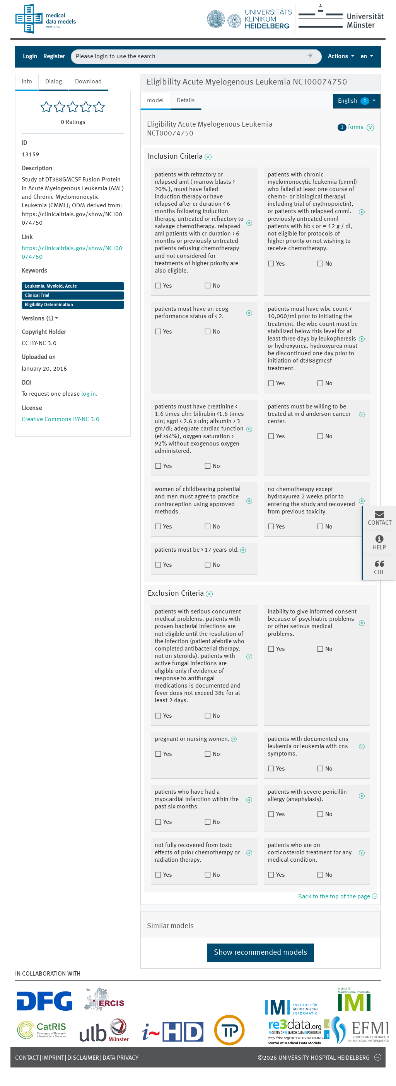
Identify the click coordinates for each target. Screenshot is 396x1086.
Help (379, 542)
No (215, 286)
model (155, 101)
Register (54, 57)
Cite (379, 567)
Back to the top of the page (337, 897)
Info (27, 82)
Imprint (53, 1058)
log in (88, 394)
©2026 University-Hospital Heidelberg (314, 1058)
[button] (357, 101)
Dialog (53, 82)
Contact (27, 1058)
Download (88, 82)
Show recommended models (260, 953)
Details (186, 101)
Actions (339, 57)
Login (30, 57)
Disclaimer (83, 1058)
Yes (167, 286)
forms (356, 127)
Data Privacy (120, 1058)
